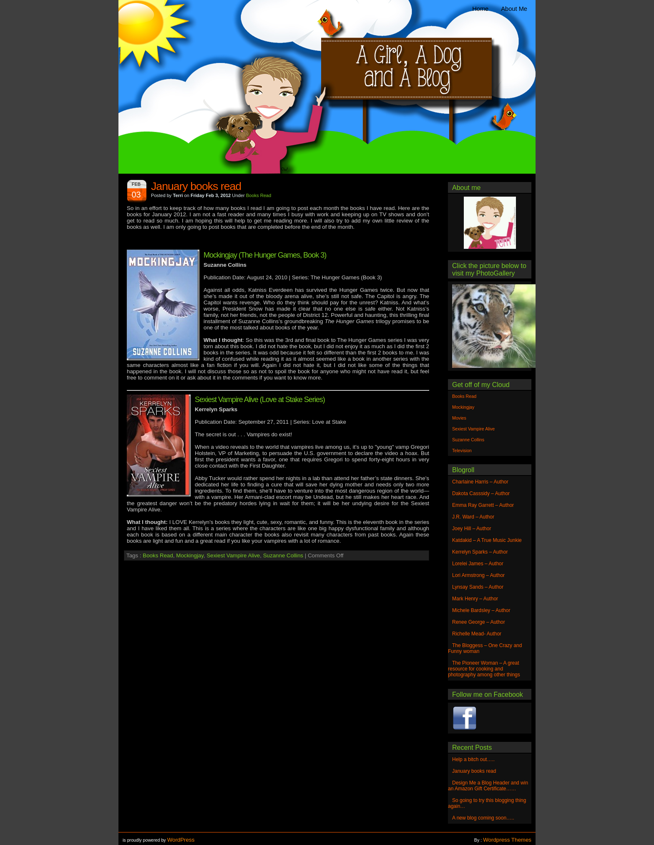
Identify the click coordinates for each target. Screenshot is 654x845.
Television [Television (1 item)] (462, 450)
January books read (196, 186)
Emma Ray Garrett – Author (483, 505)
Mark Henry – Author (475, 599)
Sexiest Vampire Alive (233, 555)
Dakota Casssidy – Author (481, 493)
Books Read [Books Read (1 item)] (464, 396)
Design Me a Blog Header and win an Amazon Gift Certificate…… (488, 786)
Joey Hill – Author (471, 528)
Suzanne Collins (283, 555)
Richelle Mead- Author (476, 634)
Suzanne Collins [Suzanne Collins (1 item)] (468, 439)
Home (480, 8)
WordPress (181, 840)
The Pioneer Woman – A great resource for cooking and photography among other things (484, 669)
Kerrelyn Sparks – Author (480, 552)
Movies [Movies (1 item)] (459, 417)
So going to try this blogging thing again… (487, 803)
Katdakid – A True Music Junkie (487, 540)
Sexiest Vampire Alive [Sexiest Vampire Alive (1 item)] (473, 428)
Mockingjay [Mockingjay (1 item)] (463, 407)
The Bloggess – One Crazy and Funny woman (485, 648)
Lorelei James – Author (477, 564)
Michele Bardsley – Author (481, 610)
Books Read (259, 195)
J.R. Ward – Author (473, 517)
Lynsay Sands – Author (477, 587)
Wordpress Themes (507, 840)
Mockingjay (190, 555)
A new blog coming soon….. (483, 818)
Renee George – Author (478, 622)
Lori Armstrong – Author (478, 575)
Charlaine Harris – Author (480, 482)
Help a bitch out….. (473, 759)
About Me (514, 8)
